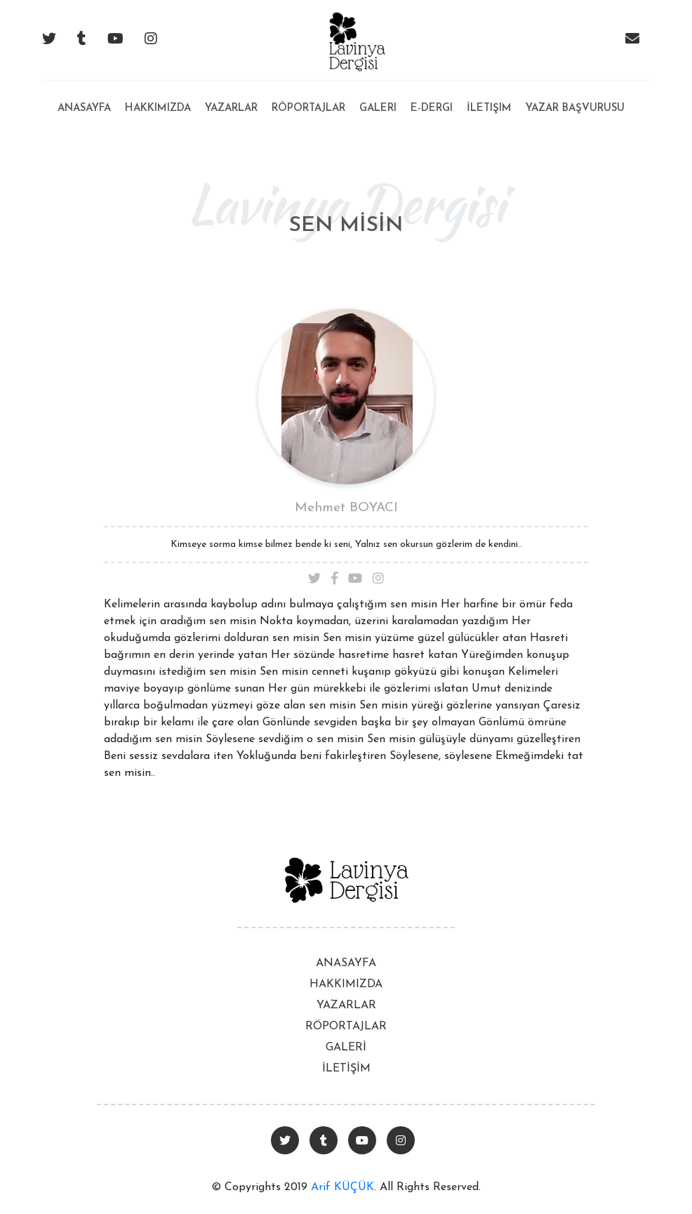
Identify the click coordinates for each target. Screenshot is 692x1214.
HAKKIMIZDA (346, 984)
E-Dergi (432, 108)
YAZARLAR (346, 1005)
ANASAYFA (346, 963)
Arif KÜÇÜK (342, 1187)
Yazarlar (231, 108)
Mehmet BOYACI (346, 508)
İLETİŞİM (346, 1068)
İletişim (489, 108)
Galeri (378, 108)
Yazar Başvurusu (575, 108)
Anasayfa (84, 97)
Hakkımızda (158, 108)
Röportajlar (308, 108)
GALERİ (346, 1047)
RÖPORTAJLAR (346, 1026)
